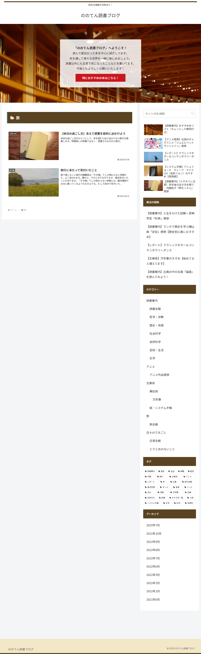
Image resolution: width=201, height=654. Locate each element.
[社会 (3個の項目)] (171, 471)
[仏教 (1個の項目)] (174, 481)
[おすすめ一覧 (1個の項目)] (176, 497)
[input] (169, 113)
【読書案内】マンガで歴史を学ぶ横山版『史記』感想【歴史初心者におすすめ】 (170, 231)
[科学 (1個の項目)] (178, 503)
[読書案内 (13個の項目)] (150, 471)
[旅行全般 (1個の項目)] (188, 481)
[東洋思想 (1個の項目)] (151, 487)
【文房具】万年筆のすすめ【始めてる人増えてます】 (170, 260)
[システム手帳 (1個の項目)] (152, 503)
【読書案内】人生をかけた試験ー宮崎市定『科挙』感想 (170, 215)
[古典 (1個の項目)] (190, 492)
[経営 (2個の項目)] (191, 471)
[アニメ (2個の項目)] (189, 476)
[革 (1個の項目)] (163, 481)
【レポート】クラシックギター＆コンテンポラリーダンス (170, 247)
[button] (193, 113)
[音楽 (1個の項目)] (177, 487)
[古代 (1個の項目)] (150, 492)
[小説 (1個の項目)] (191, 497)
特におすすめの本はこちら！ (100, 78)
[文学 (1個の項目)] (167, 503)
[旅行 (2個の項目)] (161, 476)
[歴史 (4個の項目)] (161, 471)
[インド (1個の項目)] (189, 487)
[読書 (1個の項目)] (162, 497)
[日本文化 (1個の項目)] (150, 497)
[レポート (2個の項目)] (151, 481)
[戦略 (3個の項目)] (181, 471)
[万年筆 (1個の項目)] (176, 492)
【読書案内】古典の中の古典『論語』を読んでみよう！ (170, 274)
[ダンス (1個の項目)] (165, 487)
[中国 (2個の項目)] (149, 476)
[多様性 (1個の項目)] (190, 503)
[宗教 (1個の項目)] (162, 492)
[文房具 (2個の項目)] (175, 476)
